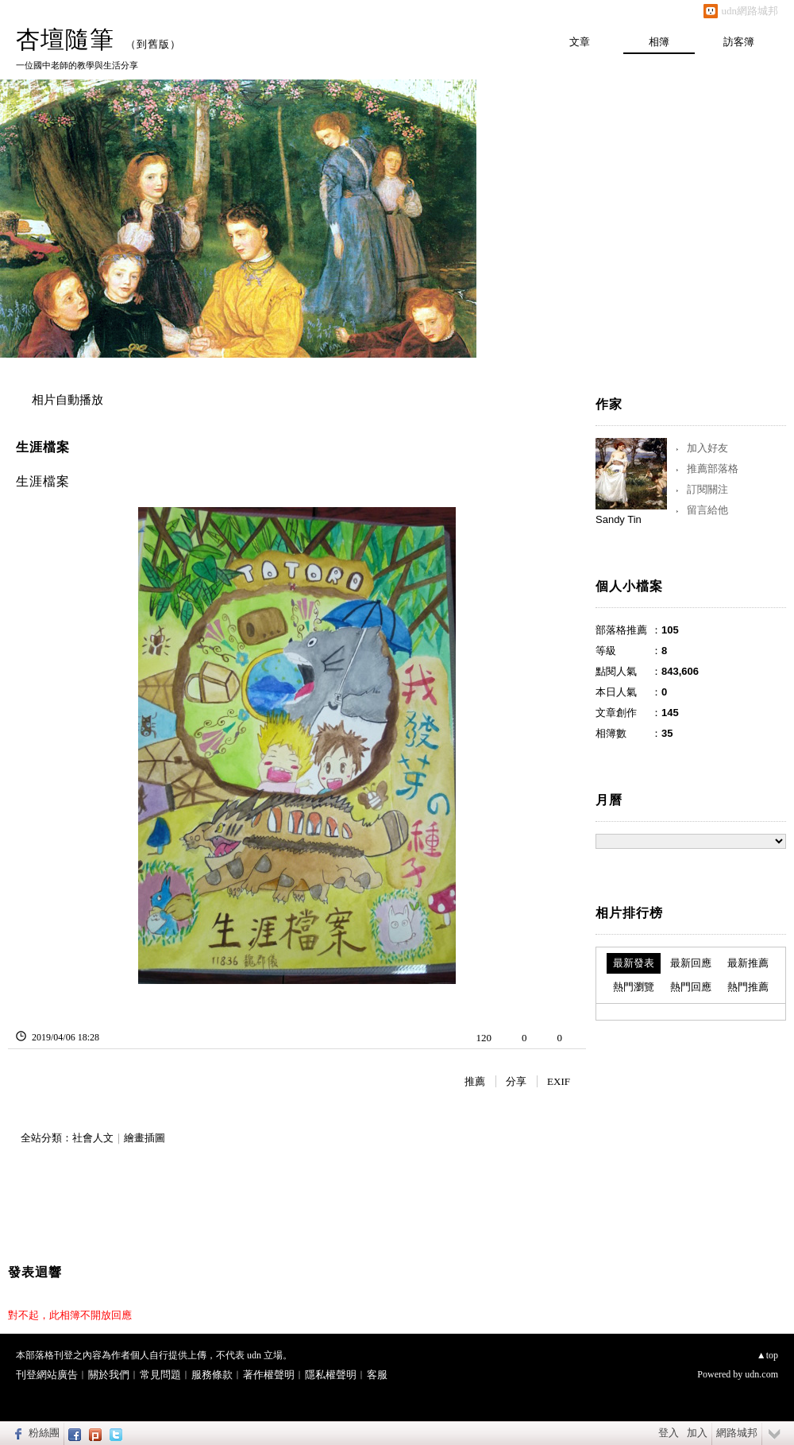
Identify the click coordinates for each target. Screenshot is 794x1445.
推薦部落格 (712, 469)
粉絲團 (44, 1433)
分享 (516, 1081)
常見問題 (160, 1375)
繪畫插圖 (144, 1138)
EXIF (558, 1081)
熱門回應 (690, 987)
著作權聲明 (269, 1375)
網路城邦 (736, 1433)
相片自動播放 (67, 399)
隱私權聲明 (331, 1375)
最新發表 (633, 963)
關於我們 (108, 1375)
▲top (767, 1355)
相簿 (659, 42)
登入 (668, 1433)
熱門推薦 (748, 987)
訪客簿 (738, 42)
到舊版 (153, 44)
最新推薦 (748, 963)
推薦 (474, 1081)
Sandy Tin (619, 519)
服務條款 (212, 1375)
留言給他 (707, 510)
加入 (697, 1433)
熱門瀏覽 (633, 987)
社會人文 (93, 1138)
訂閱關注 (707, 489)
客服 (377, 1375)
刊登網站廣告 (47, 1375)
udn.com (761, 1374)
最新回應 (690, 963)
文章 (579, 42)
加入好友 (707, 448)
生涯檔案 (43, 447)
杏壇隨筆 (65, 39)
